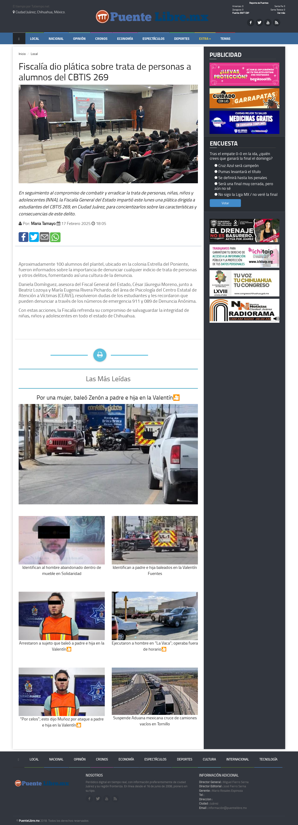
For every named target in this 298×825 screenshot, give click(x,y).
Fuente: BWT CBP (240, 12)
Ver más (281, 12)
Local (34, 38)
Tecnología (268, 759)
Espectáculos (153, 38)
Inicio (22, 53)
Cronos (101, 38)
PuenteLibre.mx (29, 820)
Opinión (79, 38)
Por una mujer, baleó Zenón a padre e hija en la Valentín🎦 (108, 397)
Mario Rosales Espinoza (221, 790)
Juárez (208, 803)
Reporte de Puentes (258, 2)
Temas (225, 38)
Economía (125, 38)
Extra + (205, 38)
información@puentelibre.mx (223, 808)
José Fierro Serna (222, 786)
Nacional (56, 38)
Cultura (209, 759)
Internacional (237, 759)
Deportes (182, 38)
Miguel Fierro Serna (224, 782)
